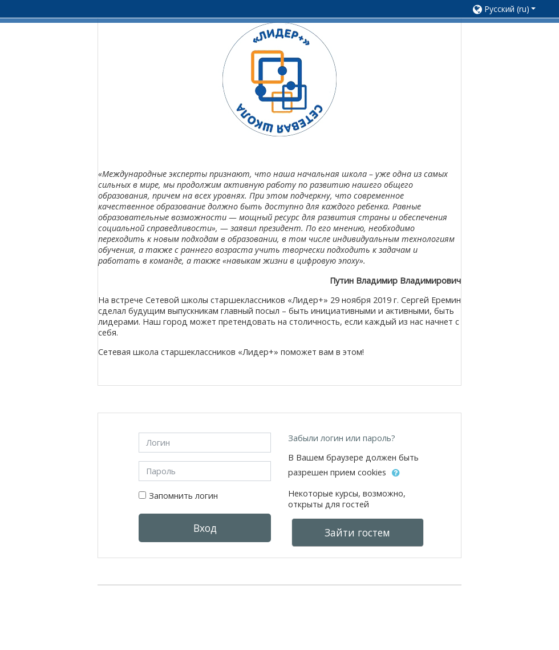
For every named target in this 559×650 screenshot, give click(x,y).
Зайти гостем (358, 531)
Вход (204, 527)
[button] (504, 9)
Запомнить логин (182, 493)
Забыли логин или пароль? (341, 436)
